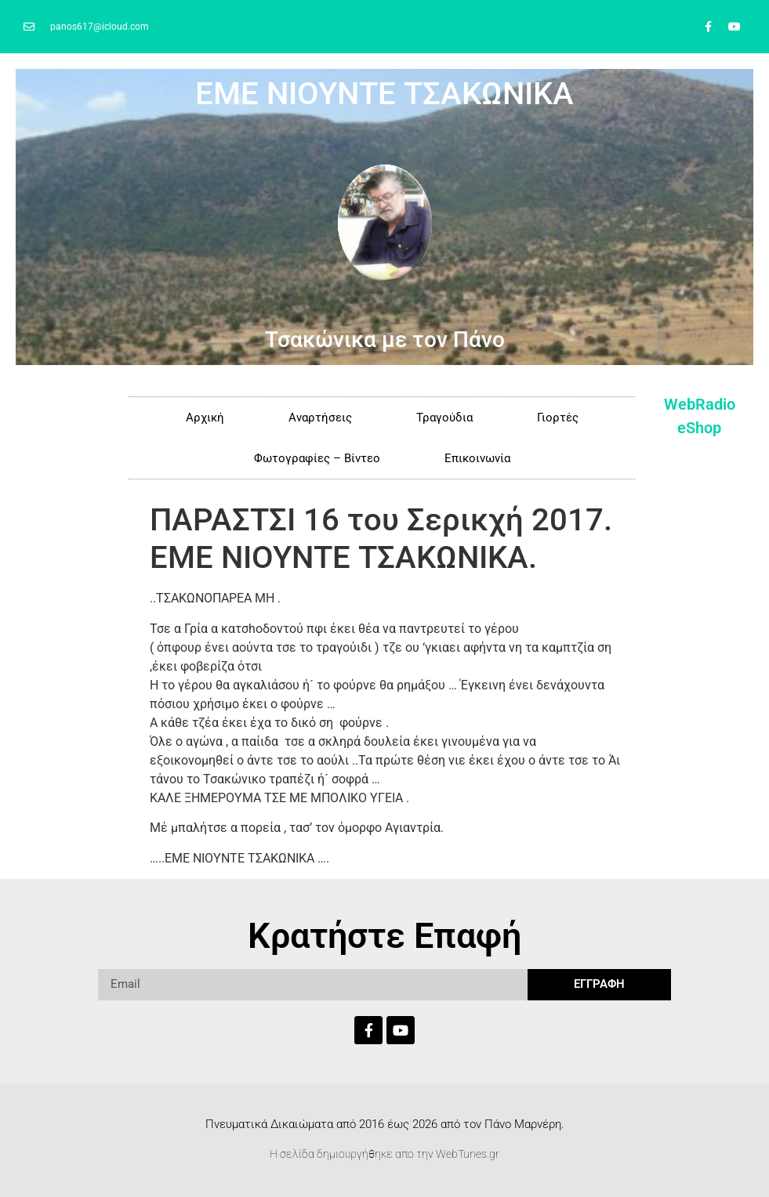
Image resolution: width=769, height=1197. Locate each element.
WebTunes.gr (467, 1154)
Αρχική (205, 417)
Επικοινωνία (477, 458)
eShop (699, 427)
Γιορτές (558, 417)
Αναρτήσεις (320, 417)
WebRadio (699, 404)
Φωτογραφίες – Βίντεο (317, 458)
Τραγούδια (444, 417)
